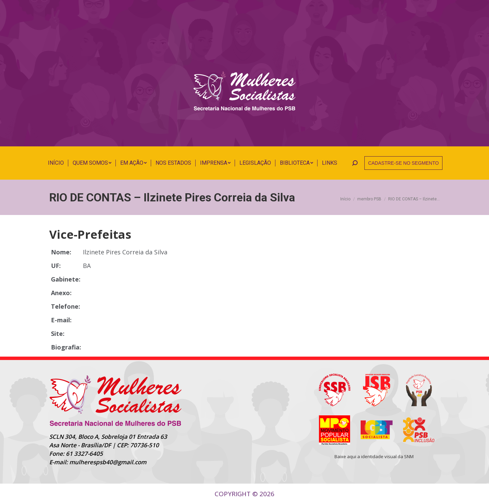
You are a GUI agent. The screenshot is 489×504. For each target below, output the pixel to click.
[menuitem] (56, 163)
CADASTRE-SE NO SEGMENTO (403, 163)
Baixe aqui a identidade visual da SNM (374, 456)
